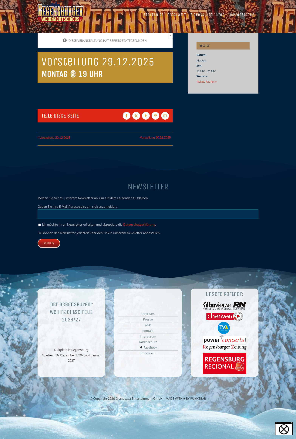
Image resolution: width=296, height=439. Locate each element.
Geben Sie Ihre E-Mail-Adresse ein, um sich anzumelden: (77, 206)
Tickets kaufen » (207, 81)
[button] (284, 428)
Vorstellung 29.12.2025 (54, 137)
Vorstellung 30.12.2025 (155, 137)
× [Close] (170, 35)
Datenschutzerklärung (139, 224)
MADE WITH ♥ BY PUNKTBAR (186, 398)
